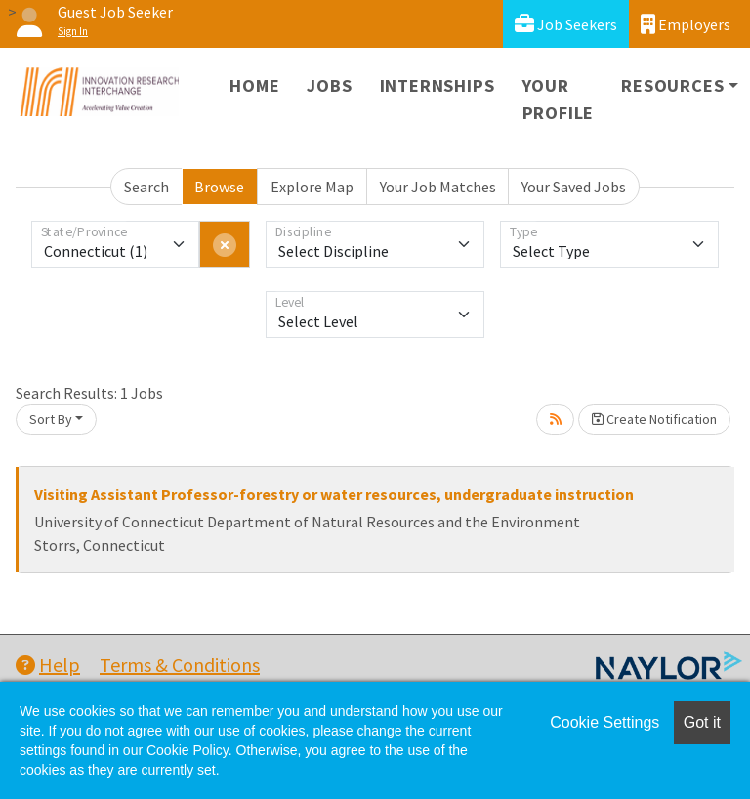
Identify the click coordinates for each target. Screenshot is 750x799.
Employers (685, 24)
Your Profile (558, 99)
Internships (437, 85)
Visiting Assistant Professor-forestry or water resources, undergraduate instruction (334, 494)
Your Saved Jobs (573, 186)
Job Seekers (566, 24)
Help (48, 664)
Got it (702, 722)
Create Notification (654, 419)
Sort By (50, 419)
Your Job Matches (438, 186)
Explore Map (312, 186)
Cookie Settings (604, 722)
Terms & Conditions (180, 664)
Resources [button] (672, 85)
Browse (219, 186)
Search (146, 186)
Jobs (329, 85)
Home (254, 85)
